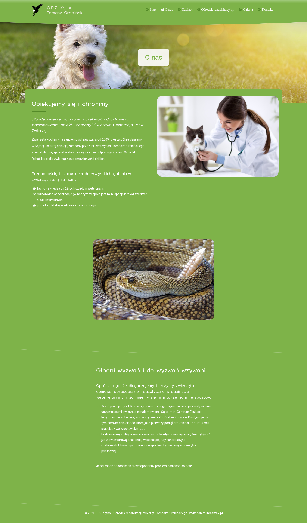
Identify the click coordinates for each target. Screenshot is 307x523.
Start (153, 9)
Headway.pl (214, 513)
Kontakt (267, 9)
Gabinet (187, 9)
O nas (169, 9)
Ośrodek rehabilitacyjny (217, 9)
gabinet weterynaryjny (69, 152)
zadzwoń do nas (179, 466)
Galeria (248, 9)
